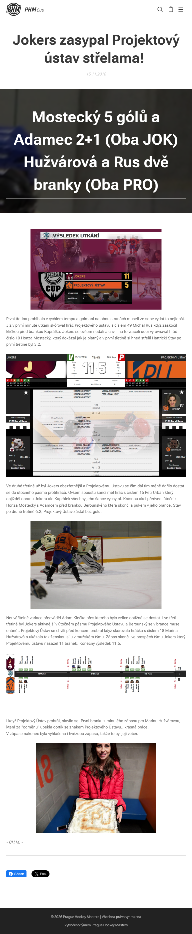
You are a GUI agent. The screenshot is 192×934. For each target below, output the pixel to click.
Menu (180, 9)
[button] (160, 9)
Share (16, 874)
